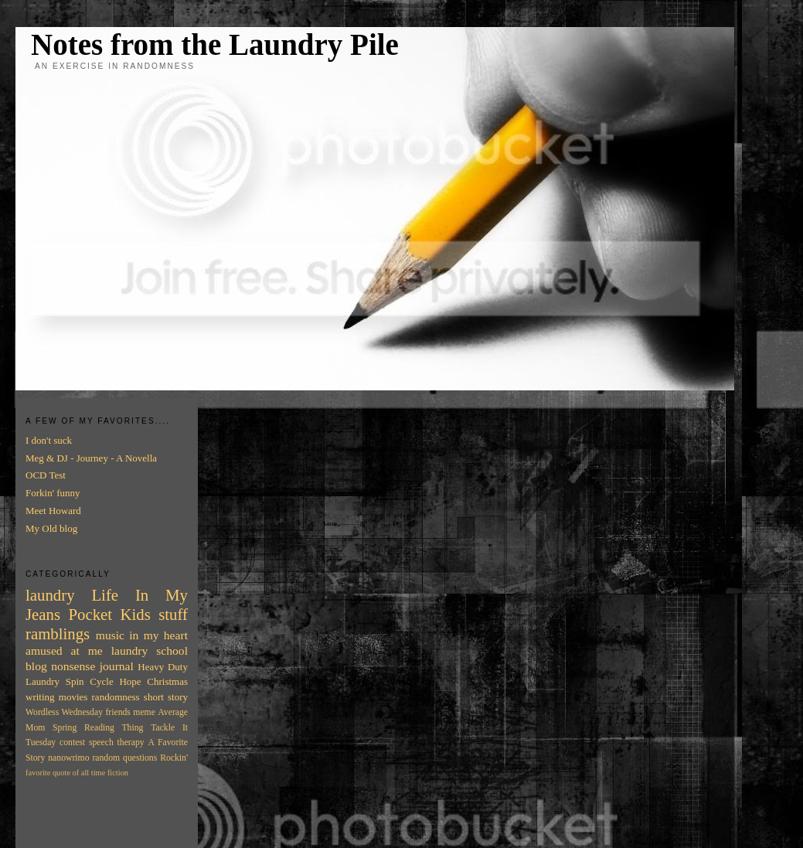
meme (144, 712)
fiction (117, 772)
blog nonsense (60, 666)
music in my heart (142, 635)
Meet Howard (53, 510)
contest (72, 742)
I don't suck (49, 440)
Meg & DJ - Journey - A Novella (91, 458)
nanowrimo (68, 758)
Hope (130, 681)
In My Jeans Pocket (107, 604)
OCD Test (46, 475)
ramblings (58, 633)
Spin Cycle (90, 681)
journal (117, 666)
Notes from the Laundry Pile (215, 44)
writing (40, 697)
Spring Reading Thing (98, 728)
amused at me (64, 650)
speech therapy (117, 742)
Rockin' (174, 758)
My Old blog (51, 528)
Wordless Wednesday (64, 712)
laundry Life (72, 595)
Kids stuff (154, 614)
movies (73, 697)
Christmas (167, 681)
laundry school (149, 650)
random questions (124, 758)
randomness (116, 697)
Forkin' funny (53, 493)
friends (117, 712)
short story (166, 697)
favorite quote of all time (65, 772)
